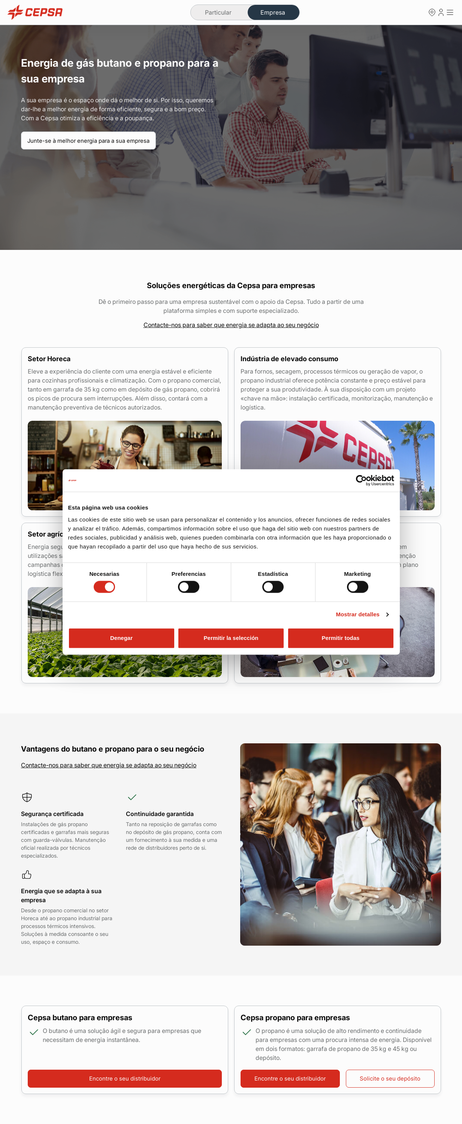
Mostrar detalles (358, 614)
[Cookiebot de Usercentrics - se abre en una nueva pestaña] (361, 480)
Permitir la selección (231, 638)
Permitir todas (341, 638)
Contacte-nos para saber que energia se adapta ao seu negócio (231, 325)
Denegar (121, 638)
